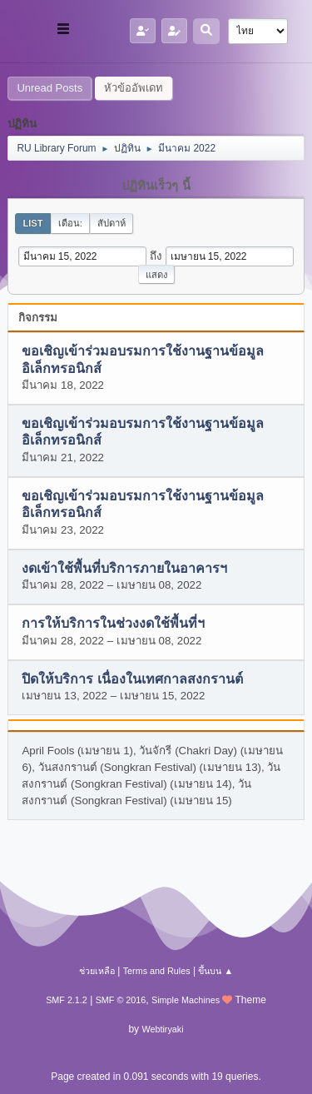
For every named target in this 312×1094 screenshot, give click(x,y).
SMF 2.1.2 (66, 1000)
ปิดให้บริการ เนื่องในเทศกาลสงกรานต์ (132, 679)
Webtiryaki (162, 1029)
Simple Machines (185, 1000)
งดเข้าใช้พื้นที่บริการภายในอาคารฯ (124, 568)
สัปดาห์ (111, 223)
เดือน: (70, 223)
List (32, 223)
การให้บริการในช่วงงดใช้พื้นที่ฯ (113, 624)
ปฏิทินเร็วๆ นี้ (155, 185)
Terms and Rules (157, 971)
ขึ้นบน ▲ (215, 971)
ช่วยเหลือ (97, 971)
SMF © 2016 (121, 1000)
